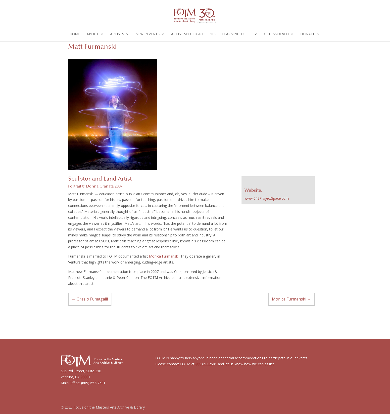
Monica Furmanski (164, 256)
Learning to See (237, 34)
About (93, 34)
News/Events (148, 34)
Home (75, 34)
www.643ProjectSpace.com (266, 198)
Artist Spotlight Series (193, 34)
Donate (307, 34)
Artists (117, 34)
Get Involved (276, 34)
